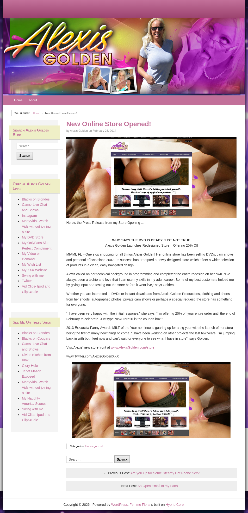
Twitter (27, 281)
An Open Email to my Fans (157, 486)
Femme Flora (139, 505)
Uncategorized (94, 446)
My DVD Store (32, 237)
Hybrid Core (175, 505)
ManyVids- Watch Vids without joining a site (36, 226)
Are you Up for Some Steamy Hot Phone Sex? (165, 473)
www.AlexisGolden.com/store (132, 347)
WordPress (119, 505)
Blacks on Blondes (36, 199)
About (33, 100)
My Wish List (31, 264)
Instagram (29, 216)
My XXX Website (34, 270)
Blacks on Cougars (36, 338)
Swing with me (32, 275)
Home (18, 100)
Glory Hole (30, 366)
